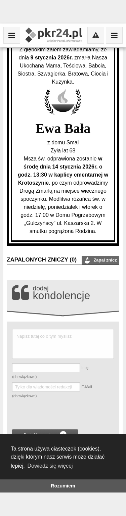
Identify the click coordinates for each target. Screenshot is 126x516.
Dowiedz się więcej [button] (50, 466)
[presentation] (63, 415)
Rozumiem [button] (63, 485)
